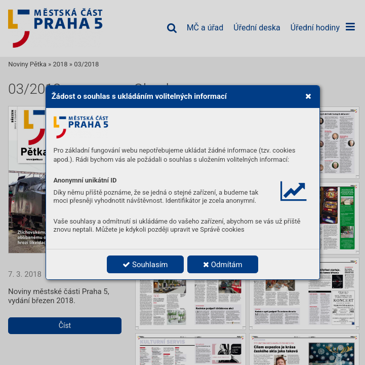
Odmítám (222, 264)
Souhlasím (145, 264)
